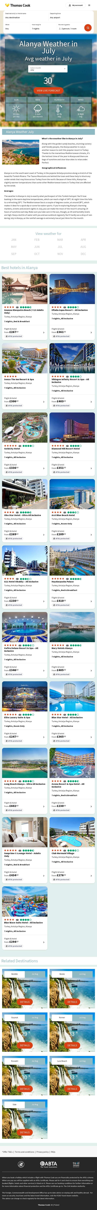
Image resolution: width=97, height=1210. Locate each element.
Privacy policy (42, 1152)
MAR (60, 239)
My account (75, 5)
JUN (37, 246)
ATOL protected (14, 336)
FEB (36, 239)
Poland (56, 1205)
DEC (83, 253)
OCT (37, 253)
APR (83, 239)
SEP (13, 253)
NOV (60, 253)
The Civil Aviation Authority (74, 1186)
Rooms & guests (64, 25)
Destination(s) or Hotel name (15, 13)
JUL (60, 246)
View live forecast (48, 90)
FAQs (53, 1152)
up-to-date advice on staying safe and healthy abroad (68, 1193)
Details (24, 1001)
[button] (48, 68)
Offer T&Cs (8, 1152)
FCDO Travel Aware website (67, 1195)
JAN (13, 239)
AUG (83, 246)
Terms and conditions (24, 1152)
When (7, 25)
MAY (14, 246)
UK (52, 1205)
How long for (36, 25)
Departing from (55, 13)
